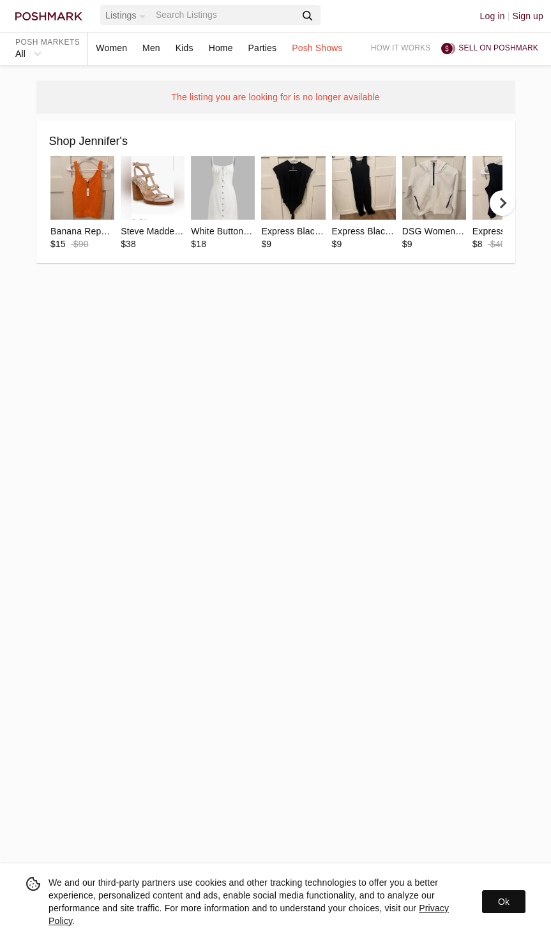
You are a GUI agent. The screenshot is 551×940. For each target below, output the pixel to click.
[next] (502, 203)
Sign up (527, 16)
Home (221, 48)
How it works (401, 47)
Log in (492, 16)
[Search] (224, 15)
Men (151, 48)
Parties (262, 48)
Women (111, 48)
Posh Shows (317, 48)
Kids (184, 48)
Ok (503, 902)
